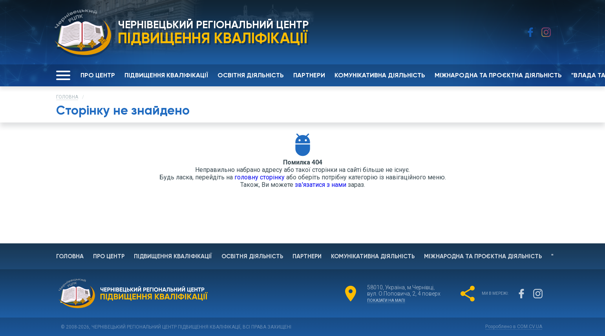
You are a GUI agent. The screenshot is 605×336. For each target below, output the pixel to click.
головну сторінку (259, 177)
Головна (67, 97)
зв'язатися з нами (320, 184)
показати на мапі (386, 300)
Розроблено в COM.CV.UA (513, 326)
